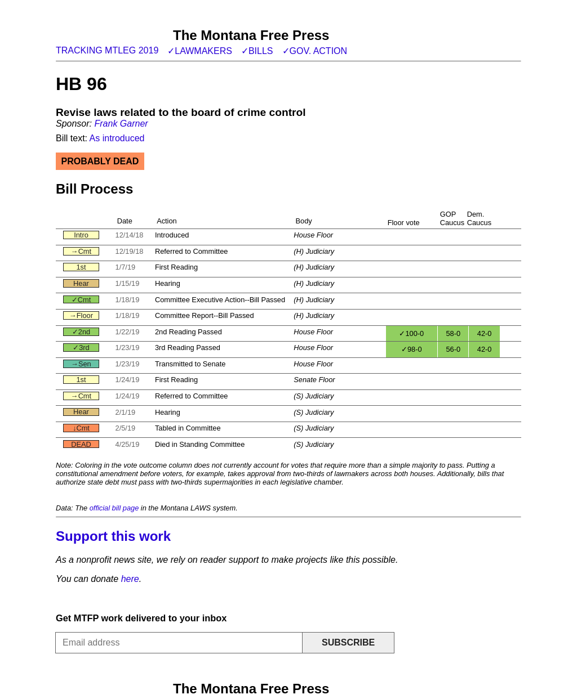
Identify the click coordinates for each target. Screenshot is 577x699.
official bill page (114, 508)
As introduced (117, 138)
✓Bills (257, 51)
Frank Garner (121, 123)
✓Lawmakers (199, 51)
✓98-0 (411, 349)
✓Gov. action (315, 51)
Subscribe (348, 642)
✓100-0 (411, 333)
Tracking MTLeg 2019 (107, 50)
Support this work (113, 536)
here (130, 579)
